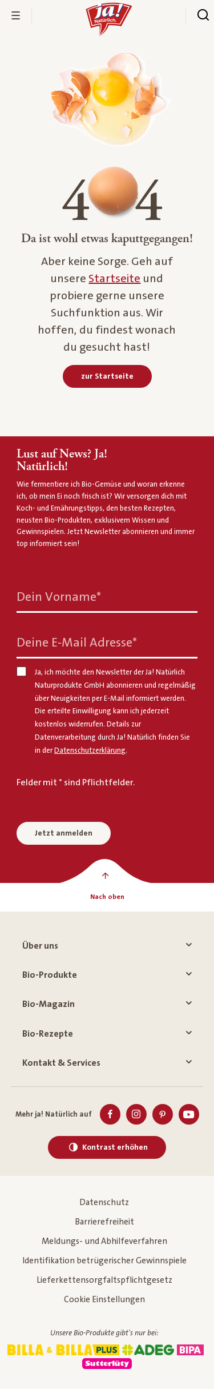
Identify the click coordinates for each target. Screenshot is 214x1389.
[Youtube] (189, 1114)
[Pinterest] (162, 1114)
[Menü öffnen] (16, 15)
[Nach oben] (107, 897)
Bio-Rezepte (106, 1034)
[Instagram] (136, 1114)
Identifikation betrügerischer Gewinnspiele (104, 1261)
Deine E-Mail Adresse (77, 643)
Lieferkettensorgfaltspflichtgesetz (104, 1280)
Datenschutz (104, 1202)
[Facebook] (110, 1114)
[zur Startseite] (107, 376)
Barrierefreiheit (104, 1222)
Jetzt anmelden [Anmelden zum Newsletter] (63, 833)
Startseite (114, 278)
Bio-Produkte (106, 975)
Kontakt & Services (106, 1063)
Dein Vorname (59, 597)
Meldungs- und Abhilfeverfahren (104, 1241)
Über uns (106, 946)
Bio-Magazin (106, 1004)
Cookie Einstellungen (104, 1299)
